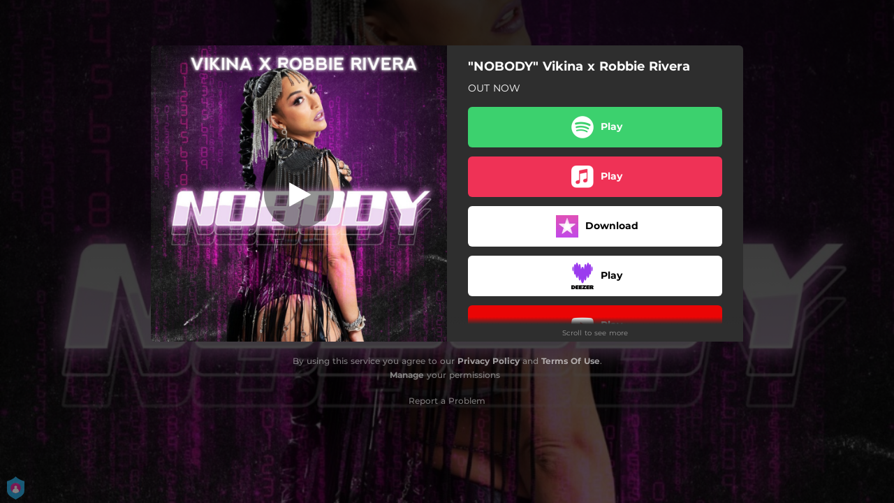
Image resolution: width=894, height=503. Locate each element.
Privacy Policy (488, 361)
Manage (407, 375)
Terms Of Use (570, 361)
